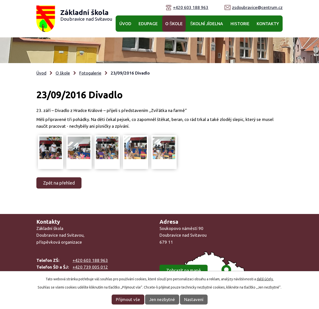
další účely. (265, 279)
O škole (174, 23)
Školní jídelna (206, 23)
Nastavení (193, 299)
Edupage (148, 23)
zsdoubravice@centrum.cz (257, 7)
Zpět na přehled (59, 182)
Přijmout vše (128, 299)
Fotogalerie (90, 73)
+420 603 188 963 (190, 7)
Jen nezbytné (162, 299)
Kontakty (268, 23)
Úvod (125, 23)
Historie (240, 23)
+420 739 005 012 (90, 267)
